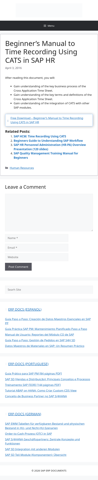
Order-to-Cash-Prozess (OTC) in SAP (28, 434)
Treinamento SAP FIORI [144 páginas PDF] (33, 385)
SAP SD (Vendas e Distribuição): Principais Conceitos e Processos (47, 379)
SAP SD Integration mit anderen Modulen (32, 449)
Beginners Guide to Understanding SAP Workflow (48, 141)
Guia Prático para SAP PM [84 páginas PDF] (33, 373)
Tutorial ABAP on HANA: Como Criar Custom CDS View (40, 390)
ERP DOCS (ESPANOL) (24, 309)
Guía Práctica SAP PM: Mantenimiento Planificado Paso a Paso (46, 329)
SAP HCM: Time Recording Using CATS (40, 136)
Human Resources (22, 168)
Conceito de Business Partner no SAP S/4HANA (36, 396)
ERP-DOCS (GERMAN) (24, 414)
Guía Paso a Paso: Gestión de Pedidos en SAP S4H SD (40, 340)
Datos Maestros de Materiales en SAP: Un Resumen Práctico (44, 346)
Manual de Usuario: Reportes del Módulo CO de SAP (39, 334)
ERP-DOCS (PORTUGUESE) (28, 364)
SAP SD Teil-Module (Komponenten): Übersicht (35, 455)
